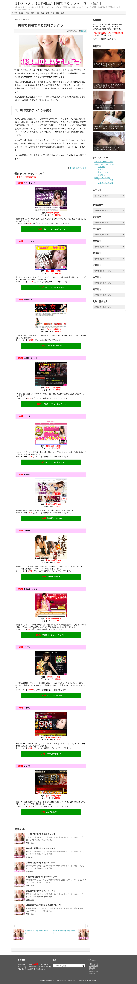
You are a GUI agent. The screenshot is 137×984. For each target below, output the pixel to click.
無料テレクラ (81, 168)
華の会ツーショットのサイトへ (50, 635)
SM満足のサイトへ (51, 754)
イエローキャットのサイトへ (51, 404)
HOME (14, 13)
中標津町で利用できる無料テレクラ (41, 877)
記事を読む (30, 843)
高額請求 (101, 175)
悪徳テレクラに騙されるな (104, 164)
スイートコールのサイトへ (51, 229)
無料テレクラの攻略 (102, 178)
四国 (57, 13)
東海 (42, 13)
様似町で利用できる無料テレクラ (40, 848)
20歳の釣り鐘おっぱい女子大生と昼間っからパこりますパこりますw (108, 127)
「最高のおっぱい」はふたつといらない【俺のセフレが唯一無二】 (108, 107)
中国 (52, 13)
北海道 (21, 13)
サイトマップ (93, 966)
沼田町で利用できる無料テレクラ (40, 891)
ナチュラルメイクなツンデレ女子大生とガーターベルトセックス (108, 65)
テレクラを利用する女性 (103, 162)
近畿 (47, 13)
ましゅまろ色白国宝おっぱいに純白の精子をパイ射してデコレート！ (108, 148)
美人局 (100, 169)
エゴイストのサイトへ (51, 812)
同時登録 (101, 167)
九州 (62, 13)
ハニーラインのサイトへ (51, 287)
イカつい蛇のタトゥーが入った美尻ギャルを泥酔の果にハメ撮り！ (108, 86)
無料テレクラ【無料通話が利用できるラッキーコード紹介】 (58, 3)
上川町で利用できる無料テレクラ (40, 834)
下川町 (72, 168)
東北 (27, 13)
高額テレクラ (103, 172)
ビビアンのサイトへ (51, 695)
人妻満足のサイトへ (51, 518)
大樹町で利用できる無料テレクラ (40, 863)
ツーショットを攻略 (105, 180)
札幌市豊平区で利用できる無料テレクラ (43, 905)
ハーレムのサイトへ (51, 577)
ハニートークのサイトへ (51, 462)
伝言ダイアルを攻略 (105, 183)
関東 (37, 13)
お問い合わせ (93, 964)
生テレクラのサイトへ (51, 346)
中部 (32, 13)
